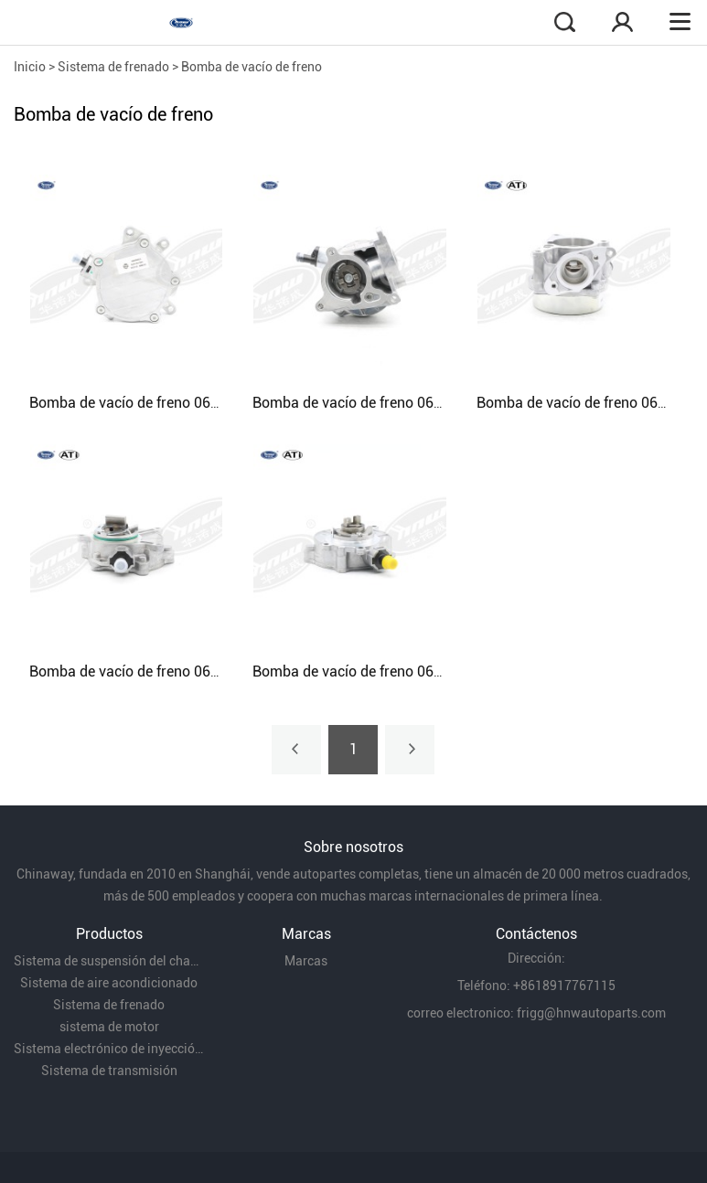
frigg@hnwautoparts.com (591, 1013)
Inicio (30, 66)
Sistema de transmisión (109, 1070)
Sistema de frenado (113, 66)
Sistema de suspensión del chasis (109, 961)
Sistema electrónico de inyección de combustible (109, 1048)
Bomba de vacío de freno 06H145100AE (381, 402)
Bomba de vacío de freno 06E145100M (378, 671)
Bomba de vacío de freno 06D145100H (154, 402)
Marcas (305, 961)
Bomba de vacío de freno (251, 66)
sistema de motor (109, 1026)
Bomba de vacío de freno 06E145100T (153, 671)
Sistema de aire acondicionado (109, 982)
